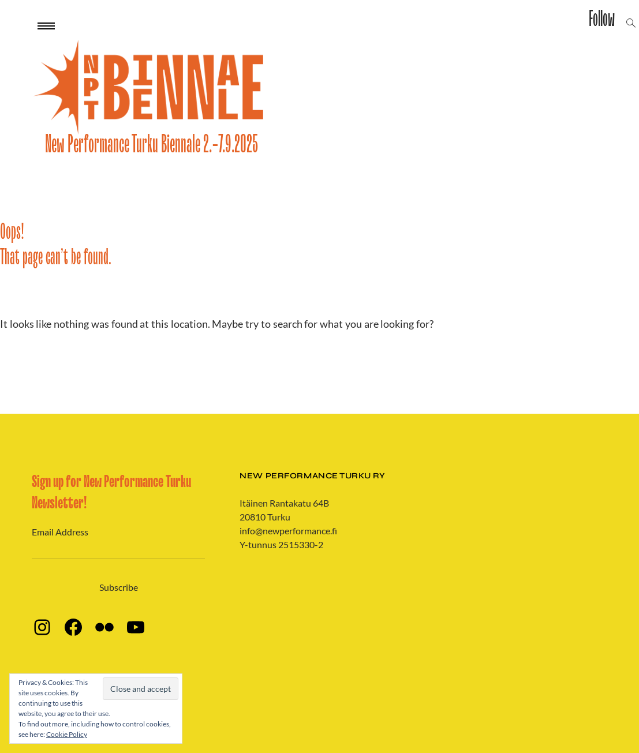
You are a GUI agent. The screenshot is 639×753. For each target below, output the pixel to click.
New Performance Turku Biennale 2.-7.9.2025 (151, 145)
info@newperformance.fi (288, 530)
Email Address (60, 531)
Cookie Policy (66, 734)
